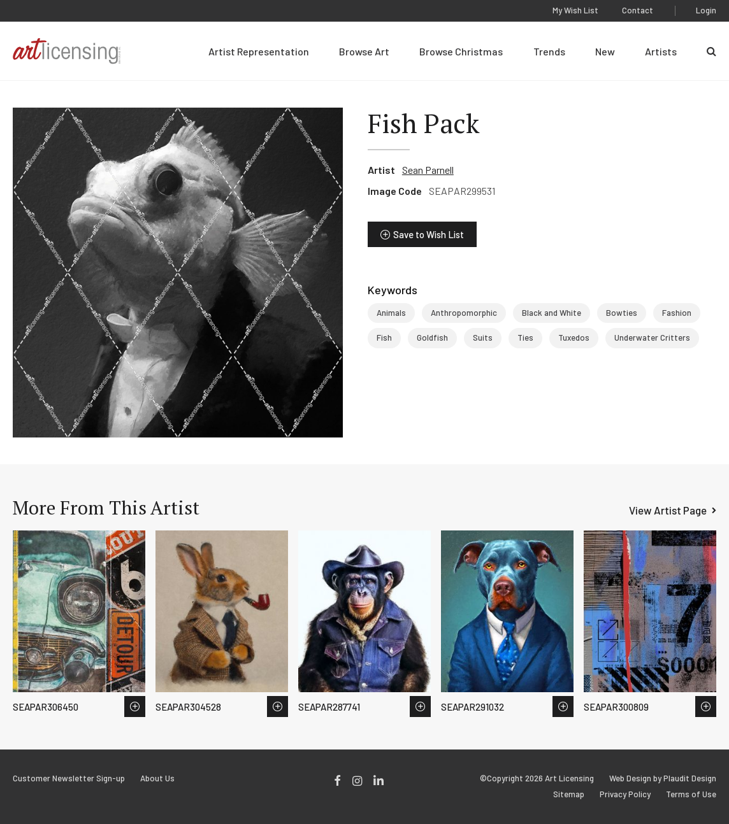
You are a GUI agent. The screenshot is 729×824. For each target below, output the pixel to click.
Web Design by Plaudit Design (662, 778)
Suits (483, 337)
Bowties (621, 313)
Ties (525, 337)
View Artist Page (668, 510)
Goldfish (432, 337)
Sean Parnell (428, 170)
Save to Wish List (428, 234)
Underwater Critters (652, 337)
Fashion (676, 313)
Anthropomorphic (464, 313)
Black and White (551, 313)
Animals (391, 313)
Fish (384, 337)
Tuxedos (573, 337)
